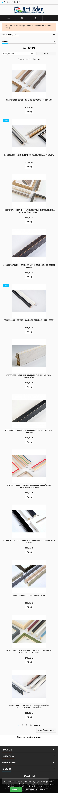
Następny (35, 725)
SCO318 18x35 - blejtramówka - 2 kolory (29, 595)
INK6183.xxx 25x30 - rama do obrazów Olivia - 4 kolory (29, 155)
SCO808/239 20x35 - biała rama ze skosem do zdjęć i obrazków (29, 376)
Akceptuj (16, 789)
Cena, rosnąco (18, 53)
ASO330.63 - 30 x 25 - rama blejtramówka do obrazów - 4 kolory (29, 541)
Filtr (46, 53)
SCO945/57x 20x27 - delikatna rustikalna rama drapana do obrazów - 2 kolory (29, 211)
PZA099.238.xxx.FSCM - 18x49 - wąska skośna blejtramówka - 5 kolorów (29, 706)
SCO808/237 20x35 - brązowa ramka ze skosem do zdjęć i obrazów (29, 266)
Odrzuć (43, 789)
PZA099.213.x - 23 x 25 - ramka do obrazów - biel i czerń (29, 320)
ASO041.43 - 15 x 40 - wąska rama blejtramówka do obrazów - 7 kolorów (29, 651)
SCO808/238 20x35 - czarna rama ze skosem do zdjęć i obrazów (29, 431)
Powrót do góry (46, 730)
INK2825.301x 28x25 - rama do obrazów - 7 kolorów (29, 100)
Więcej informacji (31, 789)
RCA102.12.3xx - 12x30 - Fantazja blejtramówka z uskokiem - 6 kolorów (29, 486)
